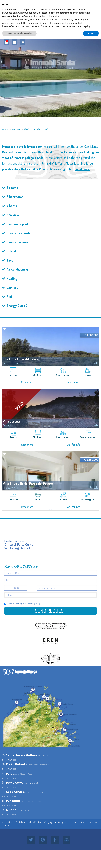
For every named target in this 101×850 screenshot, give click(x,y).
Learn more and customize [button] (19, 33)
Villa (47, 129)
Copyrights (49, 822)
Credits (5, 825)
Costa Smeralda (32, 129)
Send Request (50, 610)
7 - (13, 792)
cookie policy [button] (52, 16)
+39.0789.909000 (25, 566)
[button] (97, 4)
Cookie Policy (77, 822)
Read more (82, 169)
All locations (8, 822)
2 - (19, 755)
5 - (13, 782)
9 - (9, 810)
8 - (11, 801)
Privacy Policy (35, 603)
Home (5, 129)
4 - (8, 773)
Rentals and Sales (24, 822)
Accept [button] (90, 33)
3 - (13, 764)
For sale (16, 129)
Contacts (38, 822)
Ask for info (73, 382)
